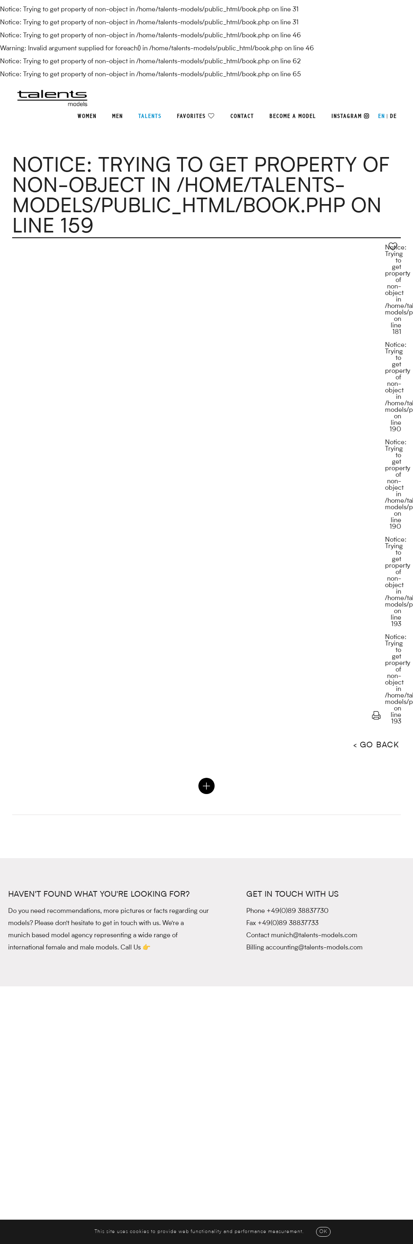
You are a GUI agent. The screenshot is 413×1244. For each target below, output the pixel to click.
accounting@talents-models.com (314, 948)
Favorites (191, 116)
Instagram (350, 116)
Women (87, 116)
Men (117, 116)
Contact (242, 116)
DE (393, 116)
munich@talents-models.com (314, 935)
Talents (149, 116)
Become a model (292, 116)
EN (381, 116)
